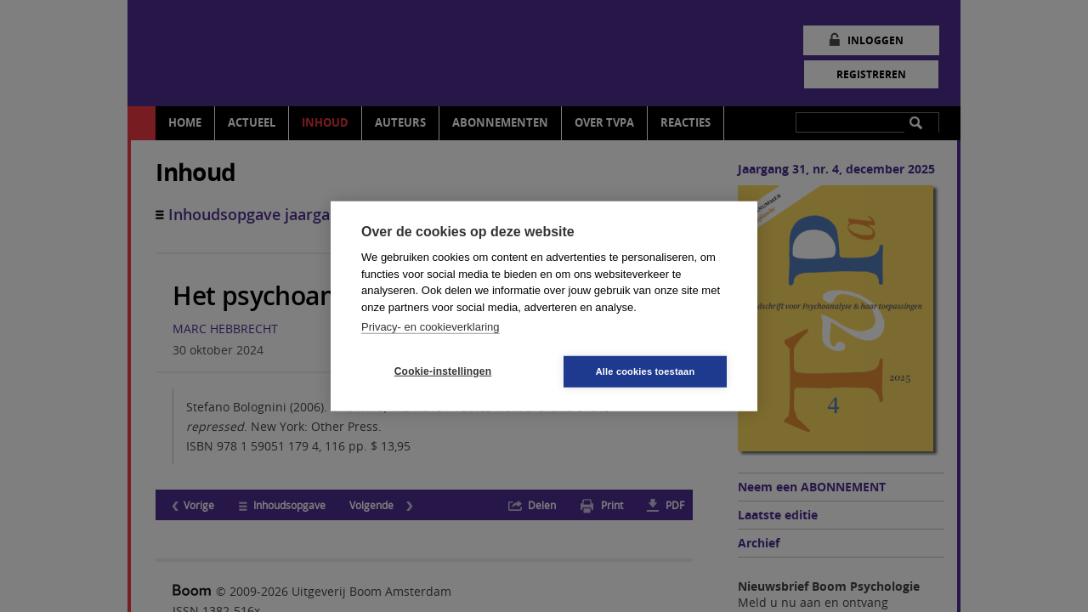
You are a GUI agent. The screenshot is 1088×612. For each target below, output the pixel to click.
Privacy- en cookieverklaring (430, 326)
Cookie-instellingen (442, 371)
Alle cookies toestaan (645, 371)
